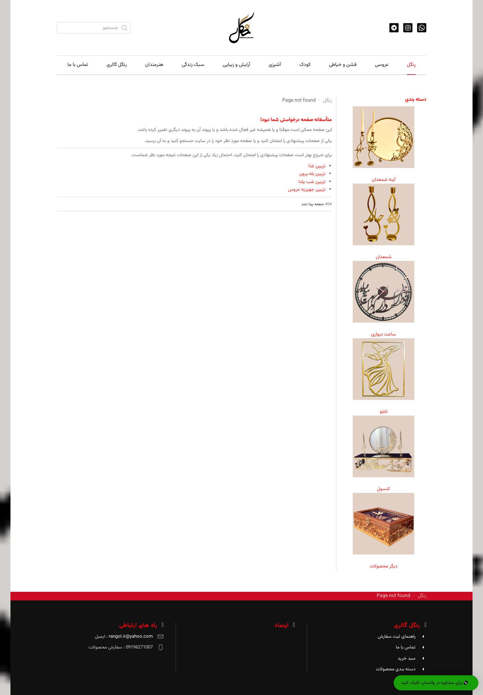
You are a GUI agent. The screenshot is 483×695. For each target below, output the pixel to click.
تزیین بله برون (312, 173)
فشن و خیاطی (342, 65)
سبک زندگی (193, 65)
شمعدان (384, 257)
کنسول (383, 489)
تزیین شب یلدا (312, 181)
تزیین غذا (317, 166)
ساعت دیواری (383, 334)
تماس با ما (77, 65)
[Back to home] (241, 27)
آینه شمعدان (383, 179)
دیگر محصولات (383, 566)
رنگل (411, 65)
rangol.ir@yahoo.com (131, 636)
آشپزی (275, 65)
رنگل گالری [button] (117, 65)
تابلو (384, 411)
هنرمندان (154, 65)
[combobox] (94, 28)
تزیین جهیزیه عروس (307, 189)
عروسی (381, 65)
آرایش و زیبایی (236, 65)
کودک (304, 65)
